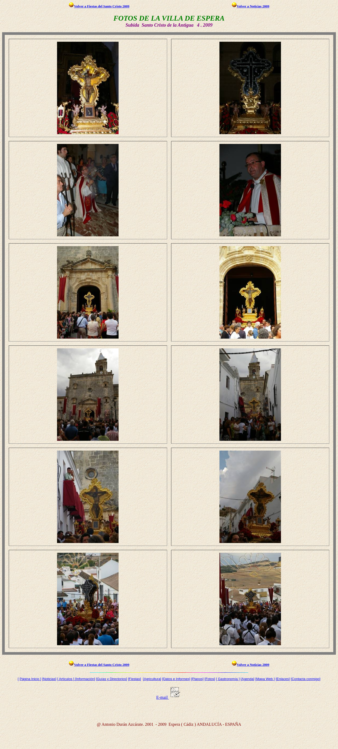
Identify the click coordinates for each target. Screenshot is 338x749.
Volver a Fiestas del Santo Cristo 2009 (99, 6)
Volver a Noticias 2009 (250, 6)
